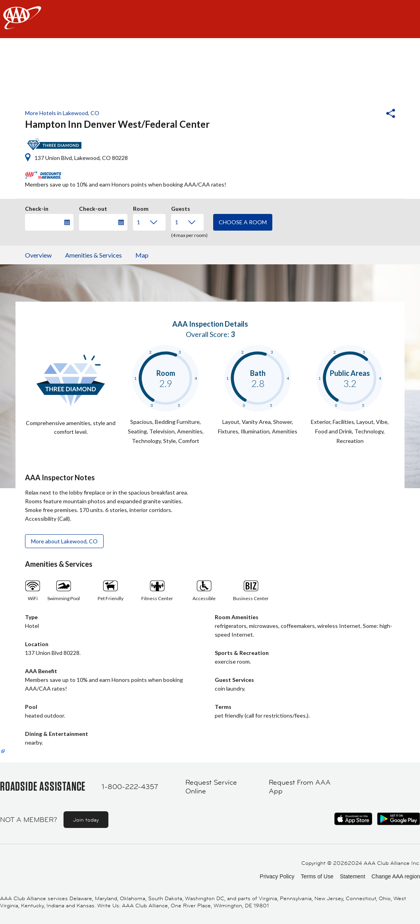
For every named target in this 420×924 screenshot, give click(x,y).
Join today (86, 819)
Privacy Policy (277, 876)
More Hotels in (62, 113)
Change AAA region (396, 876)
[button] (369, 114)
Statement (352, 876)
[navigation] (210, 19)
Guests (180, 207)
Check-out (93, 207)
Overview (38, 255)
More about (64, 541)
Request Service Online (211, 786)
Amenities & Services (93, 255)
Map (141, 255)
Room (140, 207)
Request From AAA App (300, 786)
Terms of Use (317, 876)
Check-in (36, 207)
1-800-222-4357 (130, 786)
